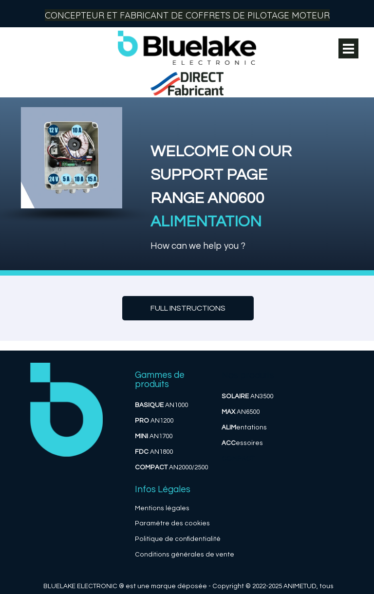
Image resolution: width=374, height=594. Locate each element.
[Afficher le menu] (348, 48)
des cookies (190, 523)
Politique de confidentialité (178, 539)
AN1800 (154, 451)
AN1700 (153, 436)
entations (244, 427)
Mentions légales (162, 508)
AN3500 (247, 396)
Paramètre (152, 523)
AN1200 (154, 420)
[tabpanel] (247, 184)
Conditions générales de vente (184, 554)
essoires (242, 443)
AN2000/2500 (171, 467)
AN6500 (241, 411)
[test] (188, 308)
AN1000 (161, 405)
